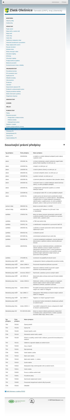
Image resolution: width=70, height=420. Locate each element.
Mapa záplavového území (13, 44)
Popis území (9, 29)
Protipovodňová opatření (13, 60)
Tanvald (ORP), (41, 10)
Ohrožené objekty (11, 54)
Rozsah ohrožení (11, 47)
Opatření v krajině (11, 124)
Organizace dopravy (11, 96)
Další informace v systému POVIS (15, 391)
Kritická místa (10, 49)
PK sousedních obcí (11, 73)
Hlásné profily (10, 20)
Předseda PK (10, 131)
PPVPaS (8, 56)
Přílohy (8, 106)
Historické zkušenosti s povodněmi (15, 42)
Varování (8, 84)
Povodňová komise (11, 71)
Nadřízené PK (10, 75)
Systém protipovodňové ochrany (15, 126)
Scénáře (8, 103)
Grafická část (10, 99)
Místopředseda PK (11, 133)
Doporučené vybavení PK (13, 87)
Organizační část (11, 68)
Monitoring (9, 18)
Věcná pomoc (10, 80)
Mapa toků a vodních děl (13, 31)
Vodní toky (9, 35)
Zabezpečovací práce (13, 122)
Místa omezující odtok (12, 51)
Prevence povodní (11, 115)
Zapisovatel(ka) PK (11, 138)
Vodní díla (9, 38)
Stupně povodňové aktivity (13, 91)
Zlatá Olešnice (19, 10)
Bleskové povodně (11, 63)
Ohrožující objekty (11, 58)
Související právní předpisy (13, 129)
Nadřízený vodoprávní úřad (13, 40)
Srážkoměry (9, 23)
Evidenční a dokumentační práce (15, 89)
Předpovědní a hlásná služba (16, 117)
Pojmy (8, 113)
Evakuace (9, 82)
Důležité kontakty (11, 78)
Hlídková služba (12, 119)
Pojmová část (10, 110)
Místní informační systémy (13, 93)
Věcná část (9, 26)
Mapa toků (9, 33)
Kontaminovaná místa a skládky (15, 65)
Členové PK (9, 135)
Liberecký (57, 10)
